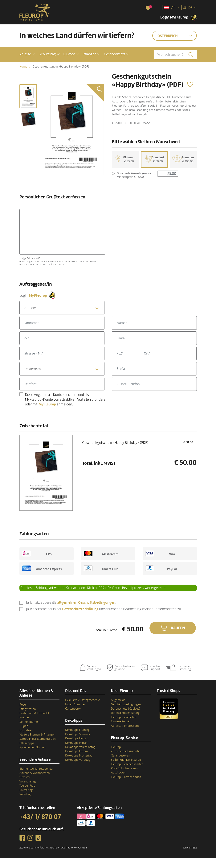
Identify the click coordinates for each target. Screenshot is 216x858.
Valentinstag (27, 781)
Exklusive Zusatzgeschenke (82, 700)
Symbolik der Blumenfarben (37, 738)
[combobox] (61, 307)
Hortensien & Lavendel (34, 713)
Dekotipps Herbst (76, 738)
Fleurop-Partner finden (126, 777)
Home (23, 66)
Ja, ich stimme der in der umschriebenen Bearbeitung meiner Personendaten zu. (104, 609)
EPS (37, 553)
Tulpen (23, 726)
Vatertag (25, 794)
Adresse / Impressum (125, 725)
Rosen (23, 704)
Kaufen (178, 628)
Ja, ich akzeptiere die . (71, 603)
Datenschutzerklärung (125, 713)
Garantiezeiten (120, 755)
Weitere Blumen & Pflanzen (37, 734)
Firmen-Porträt (121, 721)
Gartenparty (73, 708)
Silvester (24, 777)
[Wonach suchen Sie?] (175, 54)
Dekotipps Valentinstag (80, 747)
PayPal (161, 568)
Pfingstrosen (27, 709)
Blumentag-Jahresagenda (36, 768)
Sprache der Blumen (32, 747)
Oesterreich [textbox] (32, 369)
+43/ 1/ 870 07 (40, 817)
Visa (160, 553)
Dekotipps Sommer (77, 734)
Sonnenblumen (29, 721)
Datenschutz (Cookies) (125, 708)
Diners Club (101, 568)
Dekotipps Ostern (76, 751)
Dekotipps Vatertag (77, 759)
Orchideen (26, 730)
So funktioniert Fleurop (126, 759)
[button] (27, 54)
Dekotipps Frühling (77, 730)
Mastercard (101, 553)
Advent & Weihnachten (34, 773)
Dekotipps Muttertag (78, 755)
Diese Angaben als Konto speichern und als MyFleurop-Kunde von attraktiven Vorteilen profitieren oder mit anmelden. (66, 399)
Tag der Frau (27, 785)
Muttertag (26, 790)
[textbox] (62, 308)
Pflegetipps (26, 743)
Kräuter (24, 717)
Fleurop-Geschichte (124, 717)
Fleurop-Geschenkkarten (127, 764)
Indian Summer (75, 704)
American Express (42, 568)
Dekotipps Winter (76, 742)
